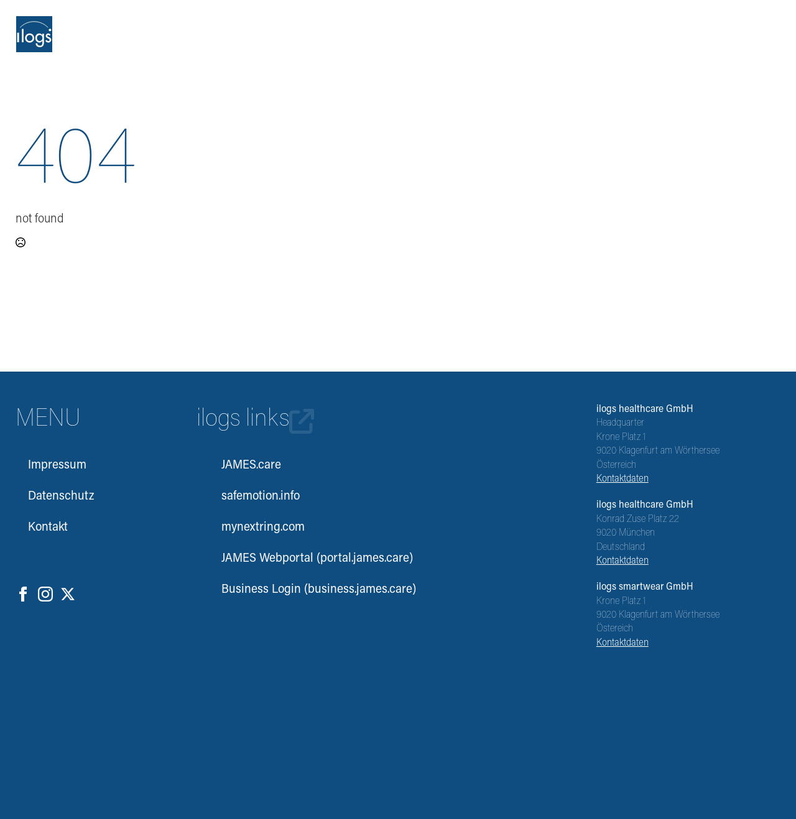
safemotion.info (260, 496)
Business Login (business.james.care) (307, 589)
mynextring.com (263, 527)
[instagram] (45, 594)
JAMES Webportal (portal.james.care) (307, 558)
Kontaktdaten (622, 479)
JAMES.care (251, 465)
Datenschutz (61, 496)
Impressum (57, 465)
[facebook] (23, 594)
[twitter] (67, 594)
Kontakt (48, 527)
